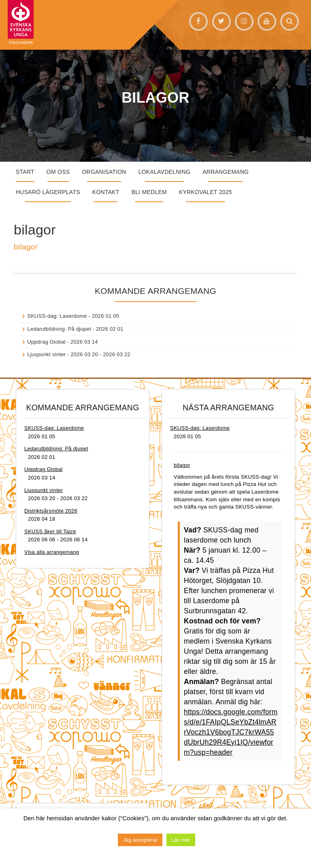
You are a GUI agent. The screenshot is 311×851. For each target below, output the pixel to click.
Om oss (58, 172)
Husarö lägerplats (48, 192)
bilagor (26, 247)
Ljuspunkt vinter (46, 354)
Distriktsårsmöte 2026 (50, 511)
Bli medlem (149, 192)
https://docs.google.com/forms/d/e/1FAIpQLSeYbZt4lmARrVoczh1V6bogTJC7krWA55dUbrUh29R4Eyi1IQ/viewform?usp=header (231, 732)
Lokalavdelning (164, 172)
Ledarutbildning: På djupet (59, 329)
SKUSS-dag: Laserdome (57, 316)
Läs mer (180, 840)
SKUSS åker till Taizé (50, 531)
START (25, 172)
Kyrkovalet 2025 (205, 192)
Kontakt (105, 192)
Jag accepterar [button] (140, 840)
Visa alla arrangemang (51, 552)
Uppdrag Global (46, 342)
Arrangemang (225, 172)
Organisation (104, 172)
